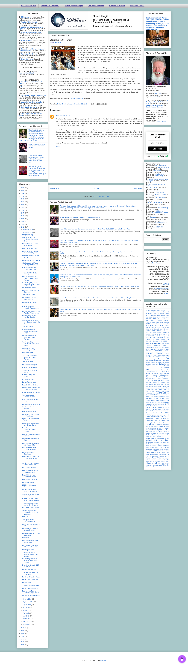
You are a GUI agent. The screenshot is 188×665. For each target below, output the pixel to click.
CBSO (165, 341)
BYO (153, 339)
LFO (168, 389)
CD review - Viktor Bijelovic (31, 595)
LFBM (164, 389)
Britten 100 (161, 329)
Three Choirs (161, 452)
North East (149, 406)
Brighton (153, 327)
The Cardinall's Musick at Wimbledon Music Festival (30, 357)
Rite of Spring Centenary (30, 588)
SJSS (153, 437)
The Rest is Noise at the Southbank (30, 573)
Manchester (154, 395)
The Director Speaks (28, 295)
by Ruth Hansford (156, 338)
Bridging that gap (27, 235)
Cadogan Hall (164, 339)
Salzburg (148, 433)
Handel (156, 382)
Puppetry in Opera (28, 550)
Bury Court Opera (151, 332)
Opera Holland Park (152, 411)
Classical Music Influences (154, 107)
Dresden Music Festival (159, 361)
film (159, 370)
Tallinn (148, 447)
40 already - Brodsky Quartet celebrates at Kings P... (30, 331)
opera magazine (164, 411)
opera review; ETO (157, 415)
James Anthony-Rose (155, 203)
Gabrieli (148, 373)
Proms (157, 424)
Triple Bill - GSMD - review (30, 585)
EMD (154, 364)
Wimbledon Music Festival (153, 465)
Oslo (168, 415)
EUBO (167, 366)
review (148, 428)
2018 (23, 210)
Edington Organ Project (29, 411)
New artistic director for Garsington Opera (29, 448)
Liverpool (157, 391)
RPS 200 (25, 517)
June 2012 (26, 610)
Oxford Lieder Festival (158, 417)
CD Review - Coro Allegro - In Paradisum (31, 415)
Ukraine (164, 454)
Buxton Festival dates (29, 382)
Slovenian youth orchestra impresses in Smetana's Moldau (80, 217)
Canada (155, 341)
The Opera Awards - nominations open (28, 520)
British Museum (165, 327)
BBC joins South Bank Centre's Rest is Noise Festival (30, 278)
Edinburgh (154, 362)
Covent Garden (154, 357)
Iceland (163, 382)
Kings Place (162, 386)
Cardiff (160, 341)
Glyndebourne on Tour (152, 377)
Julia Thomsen (159, 174)
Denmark (161, 359)
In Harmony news (27, 379)
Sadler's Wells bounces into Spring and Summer (31, 388)
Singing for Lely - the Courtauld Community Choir (30, 239)
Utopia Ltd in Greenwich (30, 580)
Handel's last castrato (29, 569)
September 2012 (28, 602)
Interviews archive (137, 6)
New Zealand (161, 402)
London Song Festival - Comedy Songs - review (30, 592)
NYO (168, 407)
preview (58, 42)
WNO (163, 465)
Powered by (157, 156)
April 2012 (26, 616)
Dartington (153, 359)
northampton (166, 406)
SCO (168, 433)
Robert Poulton (27, 582)
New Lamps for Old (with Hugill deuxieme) (30, 471)
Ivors (168, 384)
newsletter (149, 404)
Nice (153, 404)
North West (158, 406)
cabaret (157, 339)
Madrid (147, 394)
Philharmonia (149, 420)
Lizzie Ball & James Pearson (157, 194)
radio (160, 424)
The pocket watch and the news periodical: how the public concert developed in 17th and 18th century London (97, 298)
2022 (23, 199)
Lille (153, 391)
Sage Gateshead (164, 431)
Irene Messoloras (160, 166)
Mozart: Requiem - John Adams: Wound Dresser (30, 499)
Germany (166, 373)
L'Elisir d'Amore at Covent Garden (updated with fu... (30, 458)
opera (167, 409)
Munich (167, 394)
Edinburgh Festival (163, 362)
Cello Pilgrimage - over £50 (31, 260)
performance (165, 418)
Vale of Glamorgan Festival (155, 456)
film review (164, 370)
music (163, 396)
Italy (165, 384)
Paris (157, 418)
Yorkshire (155, 467)
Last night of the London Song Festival (30, 244)
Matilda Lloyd (159, 228)
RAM (164, 424)
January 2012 (27, 624)
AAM (167, 310)
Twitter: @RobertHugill (74, 6)
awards (167, 315)
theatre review (151, 452)
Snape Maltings (151, 438)
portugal (153, 422)
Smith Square (165, 436)
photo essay (158, 420)
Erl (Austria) (153, 366)
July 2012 (26, 607)
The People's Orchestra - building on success (30, 273)
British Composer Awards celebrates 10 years (30, 252)
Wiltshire (167, 463)
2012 (23, 227)
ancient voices (164, 313)
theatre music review (163, 450)
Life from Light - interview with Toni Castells (30, 529)
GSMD (148, 380)
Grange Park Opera (153, 378)
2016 (23, 216)
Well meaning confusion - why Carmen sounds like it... (31, 322)
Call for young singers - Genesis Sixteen (29, 316)
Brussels (158, 330)
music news (159, 398)
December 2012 (28, 229)
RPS (160, 430)
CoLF (167, 349)
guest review (165, 380)
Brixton (153, 330)
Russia (164, 430)
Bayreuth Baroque (156, 320)
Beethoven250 (157, 324)
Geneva (161, 373)
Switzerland (166, 445)
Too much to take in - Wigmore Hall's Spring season (30, 554)
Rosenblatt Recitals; (152, 430)
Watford (167, 458)
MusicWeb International (161, 288)
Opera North (150, 413)
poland (147, 422)
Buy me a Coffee (160, 122)
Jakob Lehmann (160, 223)
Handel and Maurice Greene (31, 577)
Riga (160, 428)
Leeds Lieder (165, 388)
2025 (23, 190)
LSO (164, 393)
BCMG (148, 324)
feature (161, 368)
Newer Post (55, 188)
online (159, 409)
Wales (154, 458)
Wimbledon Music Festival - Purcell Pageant (31, 495)
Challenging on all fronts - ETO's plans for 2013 (30, 264)
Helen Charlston (163, 167)
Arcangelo (149, 315)
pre (164, 422)
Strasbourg (156, 444)
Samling (153, 433)
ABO (147, 312)
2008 (23, 636)
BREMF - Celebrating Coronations (29, 486)
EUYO (147, 368)
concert (167, 350)
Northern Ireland (151, 407)
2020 (23, 204)
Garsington (154, 373)
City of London (160, 347)
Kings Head (153, 386)
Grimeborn (165, 378)
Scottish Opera (156, 435)
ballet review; (165, 317)
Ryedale (148, 431)
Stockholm (149, 444)
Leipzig (148, 389)
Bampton (148, 318)
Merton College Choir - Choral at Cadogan (29, 268)
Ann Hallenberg (163, 208)
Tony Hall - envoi (27, 326)
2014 (23, 221)
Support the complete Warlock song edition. (30, 490)
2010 (23, 630)
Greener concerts (27, 353)
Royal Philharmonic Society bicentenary (31, 534)
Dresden (148, 360)
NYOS (147, 409)
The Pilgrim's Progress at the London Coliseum (30, 504)
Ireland (156, 384)
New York (154, 402)
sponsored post (158, 442)
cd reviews (165, 343)
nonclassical (161, 404)
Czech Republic (165, 357)
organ (164, 415)
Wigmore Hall (151, 463)
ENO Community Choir (29, 248)
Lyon (168, 393)
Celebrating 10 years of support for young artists (31, 283)
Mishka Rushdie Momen (160, 213)
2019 (23, 207)
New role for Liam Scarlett (30, 508)
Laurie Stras (152, 218)
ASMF (159, 315)
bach (147, 317)
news (167, 402)
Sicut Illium (25, 538)
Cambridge (149, 341)
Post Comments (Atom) (100, 196)
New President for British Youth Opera (30, 541)
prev (168, 422)
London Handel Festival (29, 367)
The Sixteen (153, 451)
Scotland (148, 435)
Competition (158, 351)
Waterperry (160, 458)
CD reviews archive (117, 6)
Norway (160, 407)
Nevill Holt (166, 400)
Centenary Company (77, 98)
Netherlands (159, 400)
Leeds (158, 388)
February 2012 (27, 621)
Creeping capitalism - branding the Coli (29, 349)
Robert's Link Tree (28, 6)
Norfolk (167, 404)
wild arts (161, 463)
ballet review (157, 317)
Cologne (148, 350)
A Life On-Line (151, 310)
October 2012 (27, 599)
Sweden (159, 445)
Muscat (160, 396)
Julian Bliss (159, 226)
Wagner (148, 458)
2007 (23, 639)
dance (147, 359)
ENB (157, 364)
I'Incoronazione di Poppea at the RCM (30, 256)
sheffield (148, 436)
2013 (23, 224)
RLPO (163, 428)
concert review (154, 353)
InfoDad (166, 293)
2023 (23, 196)
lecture (153, 388)
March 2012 (27, 619)
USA (168, 454)
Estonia (159, 366)
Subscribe (157, 149)
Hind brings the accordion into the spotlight (30, 444)
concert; (167, 353)
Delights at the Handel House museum (29, 303)
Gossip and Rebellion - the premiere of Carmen (30, 424)
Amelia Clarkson (160, 197)
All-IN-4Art (156, 313)
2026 (23, 188)
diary (167, 359)
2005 (23, 645)
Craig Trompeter (153, 187)
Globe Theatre (151, 375)
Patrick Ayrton (159, 211)
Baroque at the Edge (163, 318)
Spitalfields (149, 442)
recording (166, 426)
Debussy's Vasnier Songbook (28, 453)
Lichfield (148, 391)
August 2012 (27, 605)
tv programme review (156, 454)
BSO (162, 330)
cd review (155, 343)
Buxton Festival (162, 332)
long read (156, 393)
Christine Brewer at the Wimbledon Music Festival (29, 337)
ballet (150, 317)
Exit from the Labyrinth (29, 479)
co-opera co (161, 349)
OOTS (163, 409)
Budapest (166, 330)
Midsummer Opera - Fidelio (31, 392)
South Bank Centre (161, 440)
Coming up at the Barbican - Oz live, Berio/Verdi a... (31, 464)
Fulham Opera (165, 371)
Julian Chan (156, 191)
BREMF (148, 327)
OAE (150, 409)
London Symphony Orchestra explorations (30, 307)
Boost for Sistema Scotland (31, 404)
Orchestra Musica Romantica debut (28, 396)
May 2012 (26, 613)
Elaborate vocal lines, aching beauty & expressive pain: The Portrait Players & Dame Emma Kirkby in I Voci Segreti (99, 286)
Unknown (59, 116)
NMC (156, 404)
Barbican (154, 319)
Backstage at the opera (29, 365)
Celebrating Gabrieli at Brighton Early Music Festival (29, 560)
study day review (151, 445)
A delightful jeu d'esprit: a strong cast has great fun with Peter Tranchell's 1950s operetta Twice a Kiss (95, 229)
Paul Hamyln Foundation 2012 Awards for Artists (30, 546)
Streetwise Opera (164, 444)
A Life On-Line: (161, 310)
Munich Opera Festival (152, 396)
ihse (168, 382)
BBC (153, 322)
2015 (23, 219)
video (167, 456)
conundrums (160, 355)
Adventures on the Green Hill (159, 312)
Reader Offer (150, 426)
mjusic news (161, 394)
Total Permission (27, 362)
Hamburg (148, 382)
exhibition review (154, 368)
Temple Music (154, 447)
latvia (168, 386)
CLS (151, 349)
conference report (151, 355)
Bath (147, 320)
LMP (163, 391)
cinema (154, 347)
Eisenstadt (149, 364)
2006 (23, 642)
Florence (158, 371)
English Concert (164, 364)
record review (158, 426)
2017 (23, 213)
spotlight (166, 442)
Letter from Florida (156, 389)
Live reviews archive (96, 6)
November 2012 (28, 232)
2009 (23, 633)
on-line (155, 409)
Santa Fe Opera (161, 433)
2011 (23, 628)
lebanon (148, 388)
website (148, 459)
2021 (23, 202)
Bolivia (157, 325)
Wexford (152, 461)
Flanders (152, 371)
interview (149, 384)
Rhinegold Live (154, 428)
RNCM (167, 428)
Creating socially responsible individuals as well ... (30, 343)
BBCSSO (166, 322)
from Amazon (156, 263)
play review (165, 420)
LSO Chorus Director (29, 468)
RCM (167, 424)
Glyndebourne (164, 375)
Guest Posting (155, 380)
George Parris (159, 192)
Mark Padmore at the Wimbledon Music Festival (29, 429)
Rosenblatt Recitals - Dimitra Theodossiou (29, 476)
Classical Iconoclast (166, 284)
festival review (154, 370)
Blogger (103, 660)
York (151, 467)
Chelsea (148, 345)
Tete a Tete (163, 447)
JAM (147, 386)
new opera (148, 402)
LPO (160, 393)
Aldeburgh (149, 313)
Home (96, 188)
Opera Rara (160, 413)
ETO (163, 366)
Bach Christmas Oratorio (30, 385)
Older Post (137, 188)
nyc (164, 407)
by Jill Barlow (159, 336)
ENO (147, 366)
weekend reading (155, 459)
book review (164, 325)
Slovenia (158, 436)
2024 (23, 193)
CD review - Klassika (29, 287)
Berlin (167, 324)
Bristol (159, 327)
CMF (155, 349)
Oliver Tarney (159, 176)
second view (165, 435)
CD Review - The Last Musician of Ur (29, 298)
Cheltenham (156, 345)
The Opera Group (158, 449)
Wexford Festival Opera (162, 461)
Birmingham (149, 325)
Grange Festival (164, 377)
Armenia (154, 315)
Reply (58, 146)
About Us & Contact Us (50, 6)
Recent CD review (28, 482)
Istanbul (160, 384)
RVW (167, 430)
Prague (159, 422)
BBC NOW (159, 322)
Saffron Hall (155, 431)
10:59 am (66, 116)
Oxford (148, 417)
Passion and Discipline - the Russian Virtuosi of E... (31, 312)
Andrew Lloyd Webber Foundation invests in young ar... (30, 512)
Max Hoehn (157, 171)
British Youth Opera (152, 329)
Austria (163, 315)
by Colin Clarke (162, 334)
